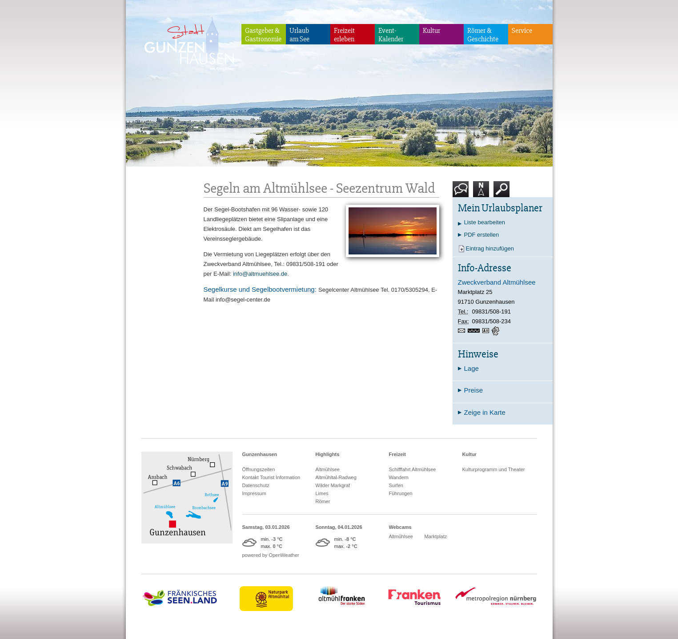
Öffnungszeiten (258, 469)
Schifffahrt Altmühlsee (412, 469)
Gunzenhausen (259, 454)
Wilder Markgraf (333, 485)
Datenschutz (255, 485)
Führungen (401, 493)
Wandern (399, 477)
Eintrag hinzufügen (490, 248)
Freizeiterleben (344, 35)
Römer (323, 501)
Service (522, 30)
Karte (481, 192)
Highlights (328, 454)
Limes (322, 493)
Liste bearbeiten (484, 222)
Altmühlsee (328, 469)
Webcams (400, 527)
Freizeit (397, 454)
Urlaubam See (299, 35)
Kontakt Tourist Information (271, 477)
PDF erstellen (481, 234)
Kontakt (462, 192)
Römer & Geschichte (482, 35)
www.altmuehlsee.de (475, 330)
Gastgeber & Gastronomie (263, 35)
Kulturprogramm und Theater (493, 469)
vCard (486, 330)
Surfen (396, 485)
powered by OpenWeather (270, 555)
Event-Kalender (390, 35)
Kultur (431, 30)
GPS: (496, 330)
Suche (501, 192)
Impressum (254, 493)
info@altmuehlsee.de (260, 273)
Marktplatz (436, 536)
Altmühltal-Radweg (336, 477)
